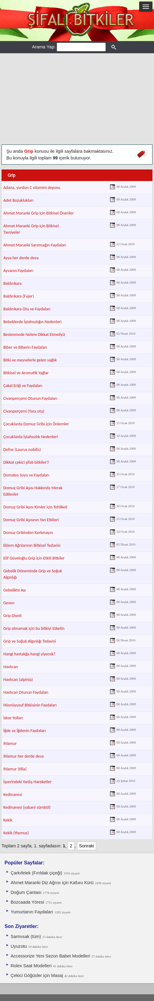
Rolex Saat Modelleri (31, 965)
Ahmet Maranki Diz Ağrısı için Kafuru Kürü (52, 882)
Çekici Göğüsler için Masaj (37, 975)
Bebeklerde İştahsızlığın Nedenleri (32, 321)
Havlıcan (10, 666)
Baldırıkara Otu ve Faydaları (26, 309)
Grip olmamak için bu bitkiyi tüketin (34, 628)
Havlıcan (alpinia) (18, 679)
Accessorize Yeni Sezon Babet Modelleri (50, 956)
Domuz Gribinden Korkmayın (28, 532)
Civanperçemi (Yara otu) (23, 411)
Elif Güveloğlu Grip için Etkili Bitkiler (34, 558)
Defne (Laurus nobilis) (22, 449)
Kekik (7, 820)
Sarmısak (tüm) (26, 936)
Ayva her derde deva (20, 257)
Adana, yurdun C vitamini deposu (31, 187)
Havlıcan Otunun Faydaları (25, 692)
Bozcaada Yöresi (27, 902)
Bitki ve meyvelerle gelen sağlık (30, 360)
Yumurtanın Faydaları (32, 911)
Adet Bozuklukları (18, 200)
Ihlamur (10, 743)
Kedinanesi (12, 794)
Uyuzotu (19, 946)
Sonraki (86, 845)
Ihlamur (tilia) (15, 769)
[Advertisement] (77, 98)
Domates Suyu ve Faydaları (26, 475)
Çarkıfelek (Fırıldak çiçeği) (36, 872)
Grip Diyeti (12, 615)
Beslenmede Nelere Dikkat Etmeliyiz (34, 334)
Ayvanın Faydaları (18, 270)
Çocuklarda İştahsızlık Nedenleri (30, 436)
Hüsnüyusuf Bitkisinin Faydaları (30, 705)
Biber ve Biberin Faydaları (25, 347)
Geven (8, 602)
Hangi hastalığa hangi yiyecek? (29, 654)
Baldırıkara (12, 283)
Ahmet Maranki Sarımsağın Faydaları (34, 245)
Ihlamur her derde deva (23, 756)
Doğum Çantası (26, 892)
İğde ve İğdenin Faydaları (24, 730)
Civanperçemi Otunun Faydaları (30, 398)
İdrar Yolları (13, 717)
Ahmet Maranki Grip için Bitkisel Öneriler (38, 213)
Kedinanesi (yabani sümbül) (27, 807)
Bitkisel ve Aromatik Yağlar (26, 372)
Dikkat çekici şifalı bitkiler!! (26, 462)
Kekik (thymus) (16, 832)
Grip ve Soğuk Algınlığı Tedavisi (29, 641)
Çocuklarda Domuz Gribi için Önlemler (36, 424)
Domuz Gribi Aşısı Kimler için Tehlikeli (35, 507)
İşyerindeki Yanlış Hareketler (27, 781)
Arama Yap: (43, 46)
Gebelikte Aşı (14, 590)
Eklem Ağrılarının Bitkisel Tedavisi (31, 545)
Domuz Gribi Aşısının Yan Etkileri (31, 519)
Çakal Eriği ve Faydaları (22, 385)
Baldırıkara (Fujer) (18, 296)
